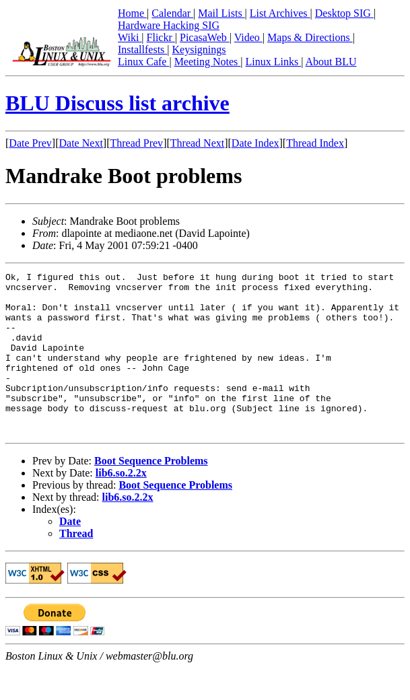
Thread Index (315, 143)
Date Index (255, 143)
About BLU (330, 61)
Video (248, 37)
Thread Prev (136, 143)
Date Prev (30, 143)
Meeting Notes (207, 61)
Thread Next (197, 143)
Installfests (142, 49)
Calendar (172, 13)
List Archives (280, 13)
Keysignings (199, 49)
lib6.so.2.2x (121, 505)
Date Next (81, 143)
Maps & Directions (310, 37)
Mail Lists (221, 13)
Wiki (129, 37)
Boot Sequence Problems (151, 493)
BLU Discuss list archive (117, 103)
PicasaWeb (205, 37)
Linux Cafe (143, 61)
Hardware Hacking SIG (168, 25)
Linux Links (273, 61)
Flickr (161, 37)
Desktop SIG (344, 13)
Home (132, 13)
